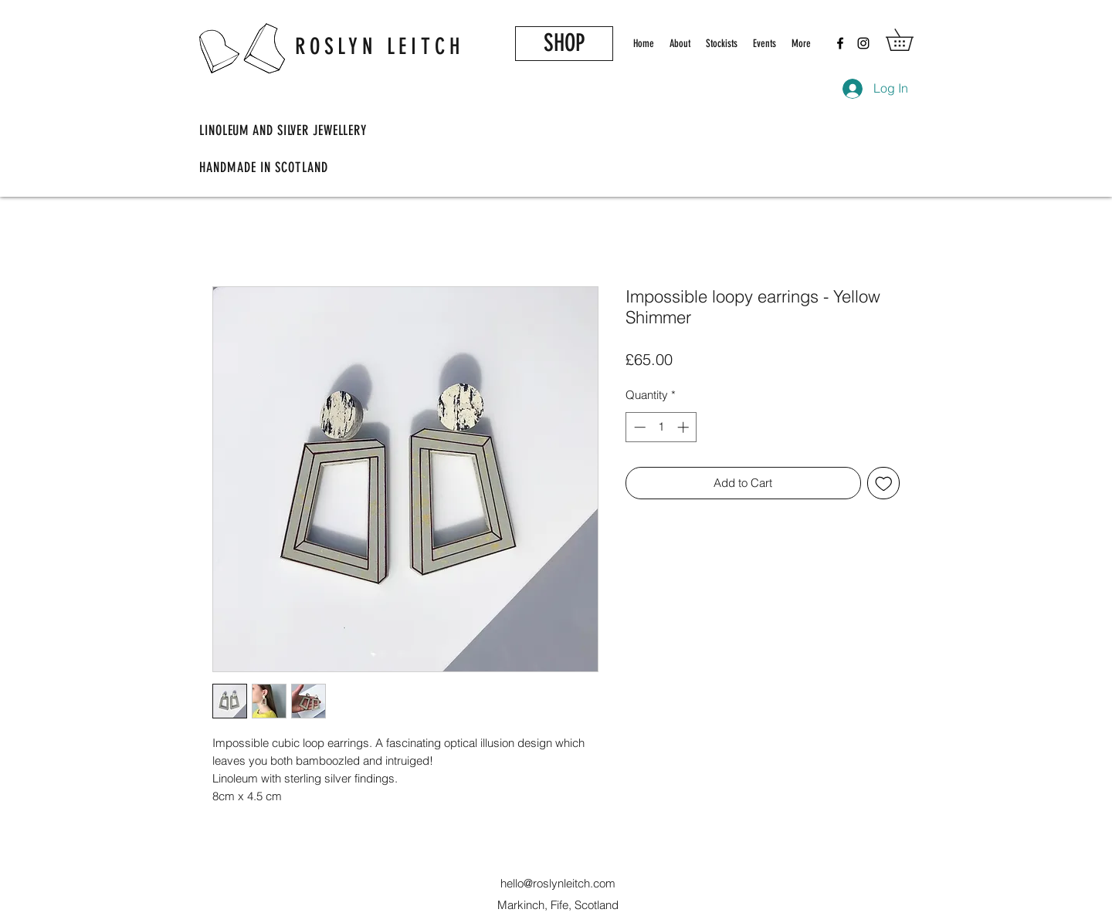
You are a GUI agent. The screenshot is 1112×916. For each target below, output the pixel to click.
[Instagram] (863, 43)
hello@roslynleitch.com (557, 883)
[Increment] (684, 427)
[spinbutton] (661, 427)
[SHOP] (564, 43)
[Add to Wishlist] (883, 483)
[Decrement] (638, 427)
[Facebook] (840, 43)
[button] (910, 40)
